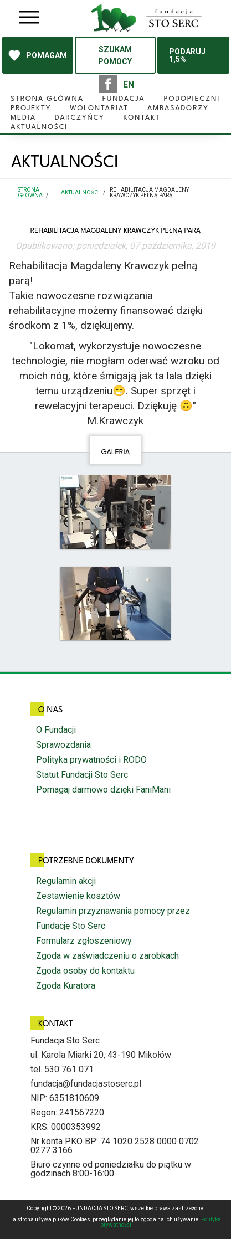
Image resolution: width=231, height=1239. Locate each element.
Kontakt (142, 117)
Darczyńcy (80, 117)
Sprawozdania (63, 744)
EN (128, 84)
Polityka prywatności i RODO (91, 759)
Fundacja (123, 98)
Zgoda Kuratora (65, 985)
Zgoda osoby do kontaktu (85, 970)
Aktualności (39, 127)
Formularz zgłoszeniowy (84, 940)
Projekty (31, 108)
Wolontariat (99, 108)
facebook (108, 84)
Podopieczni (191, 98)
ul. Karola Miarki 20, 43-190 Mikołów (100, 1055)
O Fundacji (56, 729)
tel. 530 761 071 (62, 1069)
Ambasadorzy (178, 108)
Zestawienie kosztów (78, 896)
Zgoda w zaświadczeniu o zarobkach (107, 955)
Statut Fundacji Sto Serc (82, 774)
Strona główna (47, 98)
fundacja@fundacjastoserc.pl (85, 1083)
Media (23, 117)
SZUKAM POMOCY (115, 55)
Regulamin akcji (66, 881)
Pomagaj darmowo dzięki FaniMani (103, 789)
